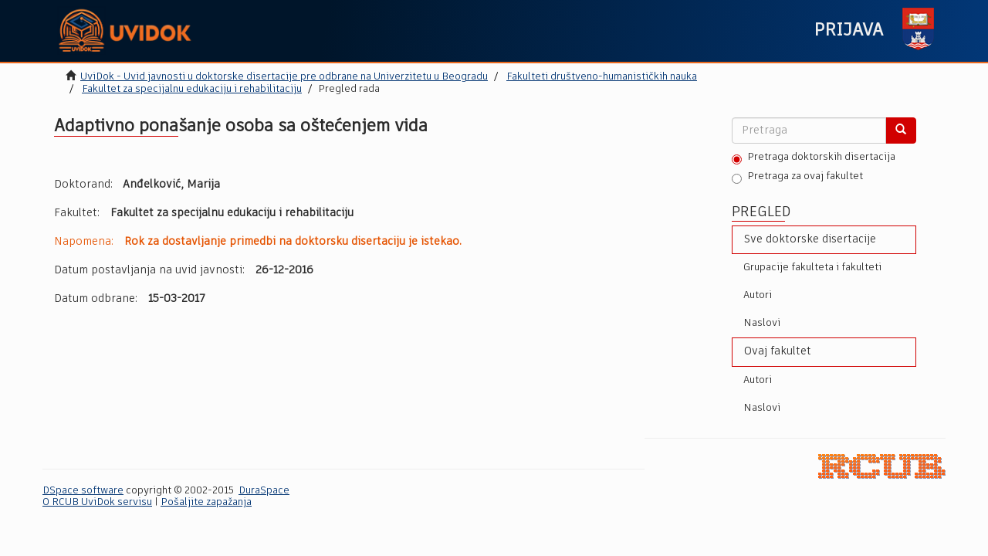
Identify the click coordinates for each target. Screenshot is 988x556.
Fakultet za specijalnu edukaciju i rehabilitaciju (192, 89)
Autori (757, 295)
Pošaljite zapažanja (206, 502)
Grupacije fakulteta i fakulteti (812, 268)
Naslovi (761, 323)
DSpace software (83, 491)
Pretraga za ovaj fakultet (797, 177)
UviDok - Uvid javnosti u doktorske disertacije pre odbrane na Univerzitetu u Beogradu (284, 77)
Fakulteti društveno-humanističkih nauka (601, 77)
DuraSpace (264, 491)
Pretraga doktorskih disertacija (813, 158)
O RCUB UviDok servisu (97, 502)
